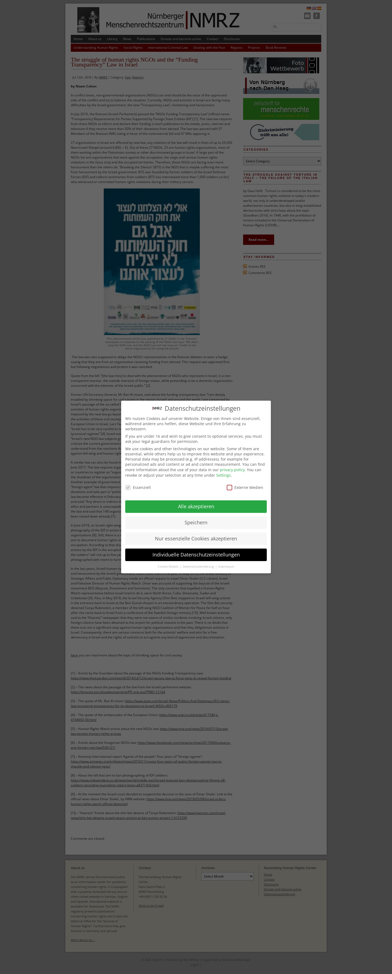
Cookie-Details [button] (168, 562)
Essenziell (138, 483)
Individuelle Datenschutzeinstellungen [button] (196, 550)
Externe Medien (245, 483)
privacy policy (232, 465)
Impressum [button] (226, 562)
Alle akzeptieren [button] (196, 502)
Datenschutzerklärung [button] (199, 562)
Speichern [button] (196, 518)
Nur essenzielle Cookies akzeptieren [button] (196, 534)
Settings (223, 470)
